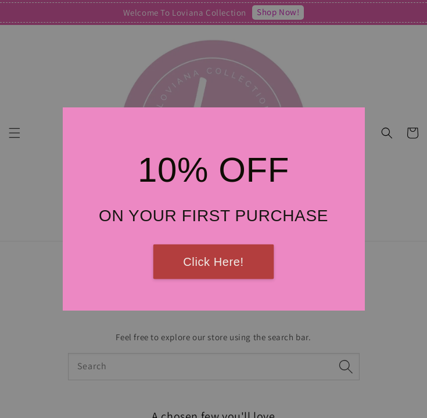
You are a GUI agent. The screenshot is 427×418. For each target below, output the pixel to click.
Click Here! (213, 261)
